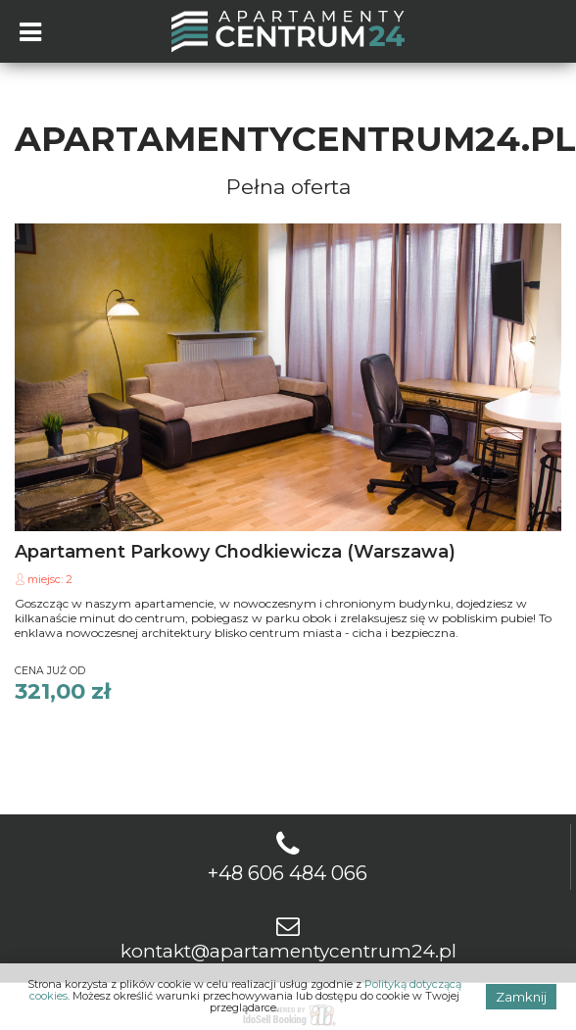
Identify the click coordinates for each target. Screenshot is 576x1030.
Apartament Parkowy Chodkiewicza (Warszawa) (235, 552)
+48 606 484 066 (287, 873)
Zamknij (521, 997)
